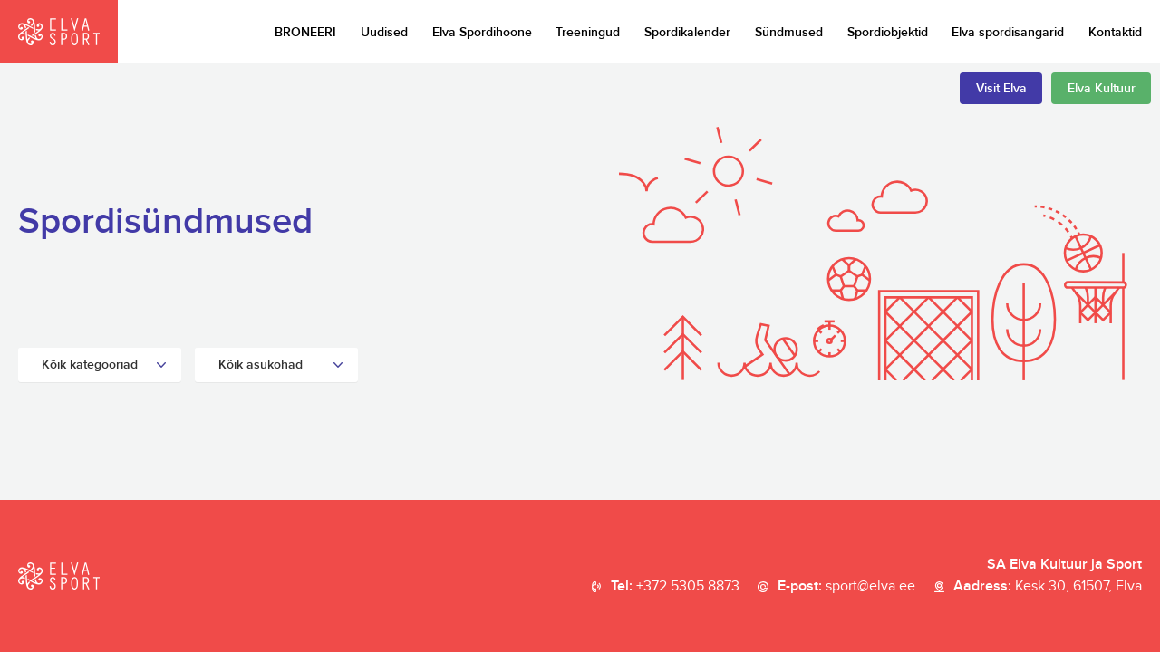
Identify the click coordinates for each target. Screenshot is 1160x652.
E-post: (846, 587)
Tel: (675, 587)
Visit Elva (1001, 88)
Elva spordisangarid (1008, 32)
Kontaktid (1115, 32)
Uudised (384, 32)
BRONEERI (305, 32)
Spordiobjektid (887, 32)
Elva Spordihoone (482, 32)
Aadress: (1047, 587)
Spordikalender (687, 32)
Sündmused (789, 32)
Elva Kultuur (1102, 88)
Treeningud (588, 32)
